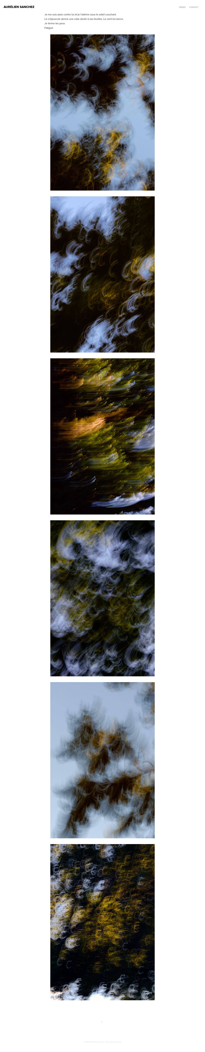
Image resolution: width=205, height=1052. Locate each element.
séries (182, 7)
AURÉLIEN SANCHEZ (19, 6)
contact (194, 7)
